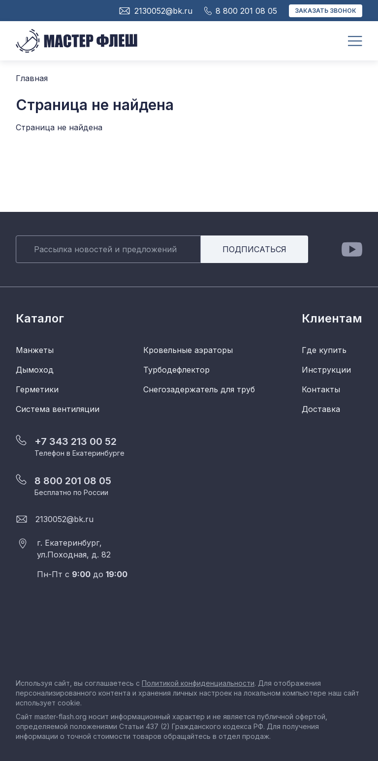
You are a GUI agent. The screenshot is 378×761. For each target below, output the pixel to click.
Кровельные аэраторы (188, 350)
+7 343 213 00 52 (75, 441)
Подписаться (254, 249)
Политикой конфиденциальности (198, 683)
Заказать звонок (325, 10)
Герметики (37, 389)
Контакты (321, 389)
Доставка (321, 409)
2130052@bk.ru (64, 519)
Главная (32, 78)
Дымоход (35, 370)
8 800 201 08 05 (72, 481)
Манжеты (35, 350)
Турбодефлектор (176, 370)
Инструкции (326, 370)
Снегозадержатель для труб (199, 389)
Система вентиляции (57, 409)
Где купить (324, 350)
